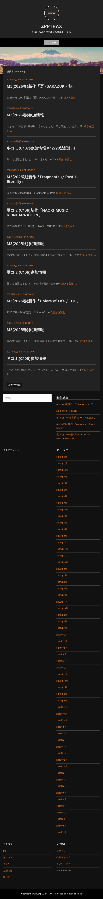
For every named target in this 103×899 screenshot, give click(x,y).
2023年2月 (61, 595)
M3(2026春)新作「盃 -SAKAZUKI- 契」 (41, 86)
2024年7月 (61, 516)
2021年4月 (61, 661)
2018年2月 (61, 806)
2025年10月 (62, 470)
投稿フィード (63, 857)
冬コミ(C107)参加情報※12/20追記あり (41, 148)
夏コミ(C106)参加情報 (26, 272)
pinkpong (28, 79)
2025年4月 (61, 496)
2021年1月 (61, 667)
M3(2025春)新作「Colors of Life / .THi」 (43, 301)
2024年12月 (62, 509)
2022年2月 (61, 628)
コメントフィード (65, 864)
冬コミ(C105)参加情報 (26, 359)
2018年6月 (61, 786)
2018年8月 (61, 773)
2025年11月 (62, 463)
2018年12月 (62, 760)
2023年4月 (61, 588)
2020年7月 (61, 687)
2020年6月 (61, 694)
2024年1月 (61, 542)
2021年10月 (62, 648)
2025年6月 (61, 490)
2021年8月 (61, 654)
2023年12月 (62, 549)
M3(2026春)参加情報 (25, 115)
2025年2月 (61, 503)
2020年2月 (61, 700)
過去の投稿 (14, 385)
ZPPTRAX (51, 26)
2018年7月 (61, 779)
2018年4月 (61, 799)
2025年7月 (61, 483)
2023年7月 (61, 575)
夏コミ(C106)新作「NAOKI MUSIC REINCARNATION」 (37, 213)
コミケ (6, 864)
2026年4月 (61, 457)
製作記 (6, 877)
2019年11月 (61, 714)
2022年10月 (62, 608)
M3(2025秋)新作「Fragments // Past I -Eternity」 (43, 179)
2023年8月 (61, 569)
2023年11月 (62, 555)
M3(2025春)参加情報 (25, 330)
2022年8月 (61, 615)
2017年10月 (62, 819)
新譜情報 (7, 870)
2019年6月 (61, 740)
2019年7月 (61, 733)
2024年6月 (61, 522)
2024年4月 (61, 529)
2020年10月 (62, 681)
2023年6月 (61, 582)
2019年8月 (61, 727)
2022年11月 (62, 602)
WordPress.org (63, 870)
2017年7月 (61, 832)
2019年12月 (62, 707)
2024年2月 (61, 536)
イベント (7, 857)
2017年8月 (61, 825)
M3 (4, 851)
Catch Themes (74, 893)
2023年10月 (62, 562)
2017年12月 (62, 812)
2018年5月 (61, 793)
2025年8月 (61, 476)
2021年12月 (62, 634)
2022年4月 (61, 621)
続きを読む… (71, 98)
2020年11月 (62, 674)
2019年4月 (61, 747)
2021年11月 (61, 641)
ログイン (61, 851)
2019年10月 (62, 720)
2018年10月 (62, 766)
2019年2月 (61, 753)
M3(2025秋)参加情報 (25, 244)
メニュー (51, 42)
